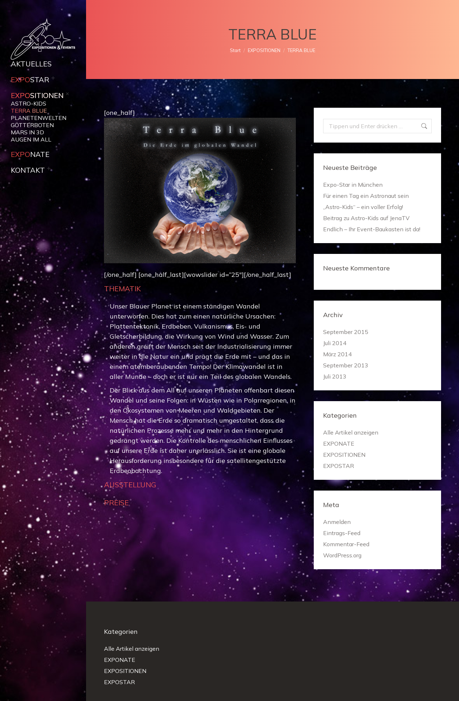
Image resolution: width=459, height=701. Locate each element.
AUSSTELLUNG (130, 484)
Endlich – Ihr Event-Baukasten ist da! (371, 229)
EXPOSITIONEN (344, 454)
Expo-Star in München (353, 184)
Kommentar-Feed (346, 544)
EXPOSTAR (338, 465)
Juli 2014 (334, 343)
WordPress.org (342, 555)
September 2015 (345, 331)
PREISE (116, 502)
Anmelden (337, 521)
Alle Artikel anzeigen (350, 432)
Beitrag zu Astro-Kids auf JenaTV (366, 218)
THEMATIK (122, 288)
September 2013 (345, 365)
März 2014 (337, 354)
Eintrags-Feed (341, 533)
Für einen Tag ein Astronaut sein (366, 195)
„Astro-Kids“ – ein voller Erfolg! (363, 206)
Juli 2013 (334, 376)
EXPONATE (338, 443)
